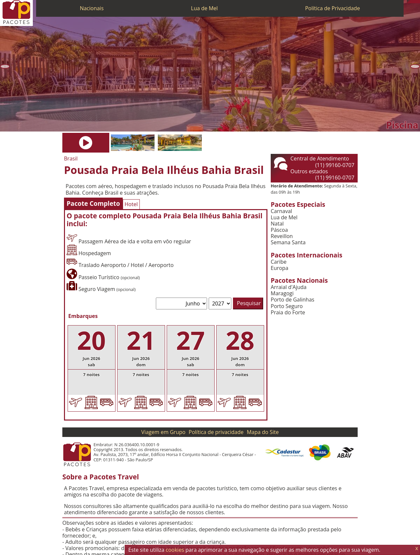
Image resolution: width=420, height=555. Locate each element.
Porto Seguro (287, 306)
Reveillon (282, 236)
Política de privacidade (216, 432)
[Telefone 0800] (408, 1)
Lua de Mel (204, 8)
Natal (277, 224)
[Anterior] (5, 66)
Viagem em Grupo (163, 432)
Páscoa (279, 230)
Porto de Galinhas (292, 300)
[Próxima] (415, 66)
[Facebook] (418, 1)
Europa (279, 268)
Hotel (131, 204)
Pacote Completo (93, 203)
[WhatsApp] (411, 1)
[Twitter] (415, 1)
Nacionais (92, 8)
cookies (175, 549)
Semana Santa (288, 242)
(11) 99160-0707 (334, 165)
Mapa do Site (263, 432)
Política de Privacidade (332, 8)
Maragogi (282, 293)
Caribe (278, 262)
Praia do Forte (288, 312)
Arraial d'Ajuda (288, 287)
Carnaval (281, 211)
